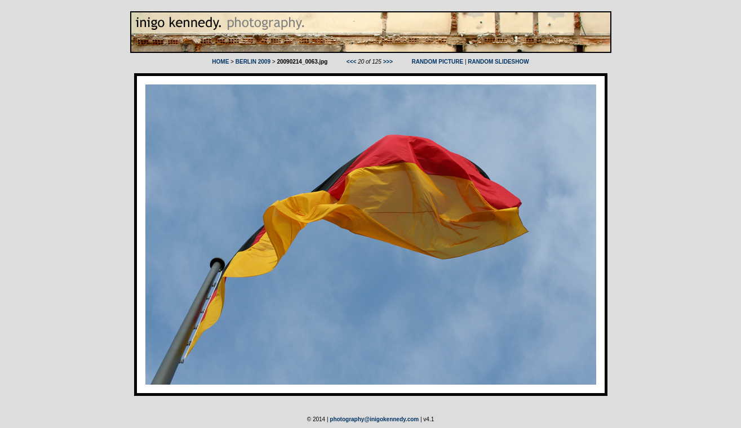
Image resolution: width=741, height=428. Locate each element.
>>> (388, 62)
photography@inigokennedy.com (374, 419)
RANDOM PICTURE (438, 62)
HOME (220, 62)
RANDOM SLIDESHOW (498, 62)
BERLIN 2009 (253, 62)
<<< (352, 62)
